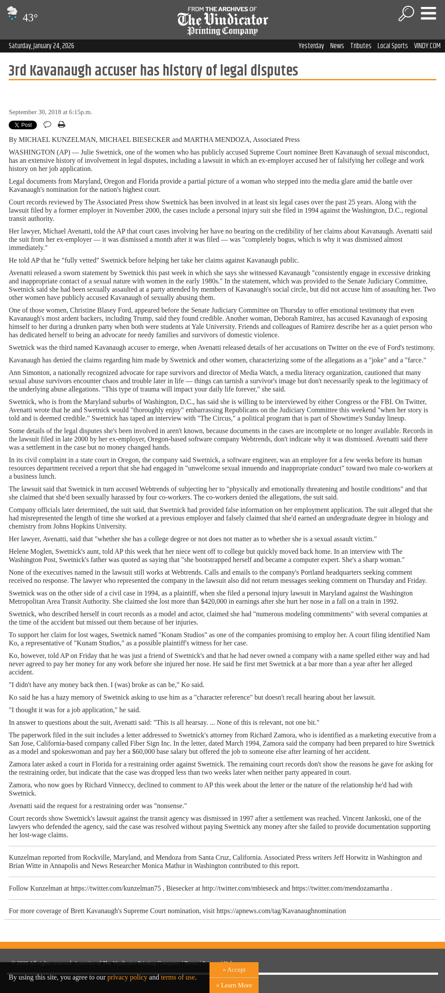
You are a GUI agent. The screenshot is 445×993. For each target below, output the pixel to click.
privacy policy (127, 977)
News (337, 46)
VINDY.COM (427, 46)
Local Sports (393, 46)
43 (21, 17)
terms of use (178, 977)
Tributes (361, 46)
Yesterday (311, 46)
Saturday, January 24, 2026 (41, 46)
